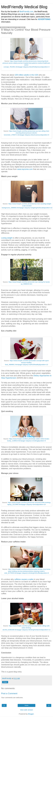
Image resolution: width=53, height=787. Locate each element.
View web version (26, 710)
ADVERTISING (44, 19)
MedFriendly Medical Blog (24, 7)
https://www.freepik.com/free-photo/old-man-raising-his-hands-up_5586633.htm (29, 283)
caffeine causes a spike (23, 579)
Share (5, 682)
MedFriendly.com (26, 12)
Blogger (31, 714)
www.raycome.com (25, 169)
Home (26, 705)
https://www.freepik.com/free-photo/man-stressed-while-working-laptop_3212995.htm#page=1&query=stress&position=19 (29, 503)
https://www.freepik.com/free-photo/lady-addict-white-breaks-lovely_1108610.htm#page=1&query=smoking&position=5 (28, 440)
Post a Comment (9, 693)
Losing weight (6, 238)
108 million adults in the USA (26, 75)
